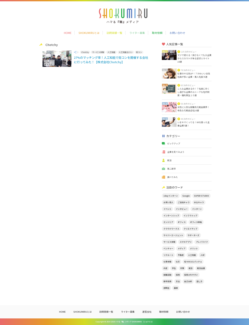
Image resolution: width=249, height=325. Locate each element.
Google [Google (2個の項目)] (186, 195)
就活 (169, 160)
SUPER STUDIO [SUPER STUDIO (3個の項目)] (201, 195)
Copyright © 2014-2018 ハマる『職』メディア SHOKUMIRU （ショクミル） (125, 321)
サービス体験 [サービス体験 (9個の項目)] (169, 241)
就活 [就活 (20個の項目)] (191, 268)
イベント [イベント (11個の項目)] (167, 208)
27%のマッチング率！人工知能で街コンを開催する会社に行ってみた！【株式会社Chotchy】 (111, 59)
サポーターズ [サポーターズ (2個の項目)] (193, 235)
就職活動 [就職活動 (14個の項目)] (167, 274)
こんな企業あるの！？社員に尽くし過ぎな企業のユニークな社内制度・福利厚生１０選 (193, 92)
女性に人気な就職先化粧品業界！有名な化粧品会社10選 (193, 109)
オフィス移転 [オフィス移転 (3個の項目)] (196, 222)
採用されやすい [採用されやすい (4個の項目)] (191, 274)
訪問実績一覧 (114, 33)
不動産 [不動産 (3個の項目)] (181, 255)
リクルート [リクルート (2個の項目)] (168, 255)
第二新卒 (171, 168)
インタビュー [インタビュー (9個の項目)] (182, 208)
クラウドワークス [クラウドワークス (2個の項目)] (171, 228)
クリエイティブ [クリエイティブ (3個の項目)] (190, 228)
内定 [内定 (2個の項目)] (165, 268)
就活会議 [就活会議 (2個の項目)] (201, 268)
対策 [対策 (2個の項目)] (182, 268)
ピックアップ (173, 143)
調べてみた (172, 177)
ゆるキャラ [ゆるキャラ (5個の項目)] (199, 202)
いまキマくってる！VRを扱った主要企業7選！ (193, 124)
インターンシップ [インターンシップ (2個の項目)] (171, 215)
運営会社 (147, 311)
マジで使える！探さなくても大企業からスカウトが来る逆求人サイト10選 (194, 58)
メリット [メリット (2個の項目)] (194, 248)
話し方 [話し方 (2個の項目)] (199, 281)
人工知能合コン (126, 52)
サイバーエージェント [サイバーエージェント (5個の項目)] (173, 235)
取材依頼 (157, 33)
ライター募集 (137, 33)
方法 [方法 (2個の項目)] (178, 281)
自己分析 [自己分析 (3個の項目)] (188, 281)
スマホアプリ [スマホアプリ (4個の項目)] (186, 241)
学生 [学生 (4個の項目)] (174, 268)
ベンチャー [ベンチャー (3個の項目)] (168, 248)
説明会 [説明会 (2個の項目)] (166, 287)
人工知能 (111, 52)
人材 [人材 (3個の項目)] (202, 255)
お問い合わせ (177, 33)
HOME (67, 33)
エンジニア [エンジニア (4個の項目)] (168, 222)
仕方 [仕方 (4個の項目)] (178, 261)
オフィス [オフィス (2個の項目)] (182, 222)
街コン (139, 52)
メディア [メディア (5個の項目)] (181, 248)
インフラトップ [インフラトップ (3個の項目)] (190, 215)
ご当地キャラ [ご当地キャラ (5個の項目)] (184, 202)
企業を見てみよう (175, 151)
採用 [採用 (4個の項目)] (178, 274)
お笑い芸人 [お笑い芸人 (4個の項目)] (168, 202)
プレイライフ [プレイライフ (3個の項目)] (202, 241)
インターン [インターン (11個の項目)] (197, 208)
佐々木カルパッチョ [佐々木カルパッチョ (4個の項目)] (193, 261)
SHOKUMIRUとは (88, 33)
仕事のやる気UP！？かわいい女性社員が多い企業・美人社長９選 (193, 75)
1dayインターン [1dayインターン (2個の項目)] (170, 195)
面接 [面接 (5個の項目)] (176, 287)
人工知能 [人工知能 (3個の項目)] (192, 255)
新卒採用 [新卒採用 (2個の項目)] (167, 281)
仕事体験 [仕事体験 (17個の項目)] (167, 261)
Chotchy (85, 52)
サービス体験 (98, 52)
